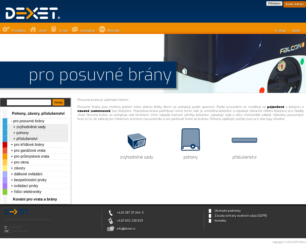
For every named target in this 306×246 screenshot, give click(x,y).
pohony (22, 133)
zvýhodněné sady (31, 127)
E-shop (280, 31)
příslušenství (27, 139)
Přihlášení (274, 3)
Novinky (114, 31)
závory (19, 168)
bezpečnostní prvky (30, 180)
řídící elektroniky (27, 192)
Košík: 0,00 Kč (295, 4)
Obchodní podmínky (228, 211)
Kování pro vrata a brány (35, 199)
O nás (63, 31)
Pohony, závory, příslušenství (38, 113)
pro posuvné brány (28, 121)
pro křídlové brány (29, 145)
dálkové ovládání (28, 174)
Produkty (19, 31)
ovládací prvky (26, 186)
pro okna (21, 162)
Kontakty (88, 31)
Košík (296, 31)
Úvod (43, 31)
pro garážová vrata (29, 150)
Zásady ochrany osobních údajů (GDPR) (241, 216)
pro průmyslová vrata (31, 156)
